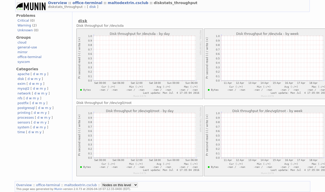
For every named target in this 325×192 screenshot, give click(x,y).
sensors (24, 122)
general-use (27, 47)
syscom (24, 62)
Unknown (25, 30)
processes (26, 117)
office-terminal (88, 3)
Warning (24, 25)
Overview (58, 3)
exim (22, 84)
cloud (22, 42)
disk (93, 7)
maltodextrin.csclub (129, 3)
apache (23, 74)
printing (24, 113)
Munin (58, 188)
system (23, 127)
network (24, 93)
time (21, 132)
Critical (23, 20)
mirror (23, 52)
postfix (23, 103)
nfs (20, 98)
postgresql (26, 108)
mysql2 (23, 88)
